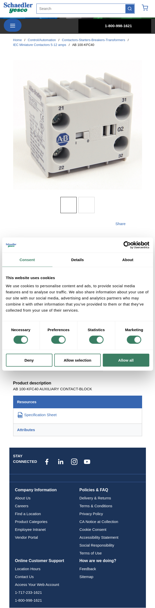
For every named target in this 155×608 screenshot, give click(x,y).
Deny (29, 360)
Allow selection (77, 360)
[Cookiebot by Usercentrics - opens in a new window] (127, 245)
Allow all (126, 360)
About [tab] (128, 260)
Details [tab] (77, 260)
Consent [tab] (27, 260)
